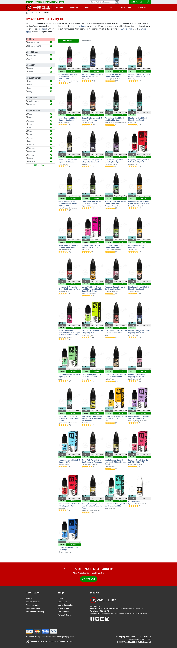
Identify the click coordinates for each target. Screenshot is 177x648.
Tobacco (39, 155)
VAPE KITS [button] (74, 7)
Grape (39, 134)
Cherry (39, 124)
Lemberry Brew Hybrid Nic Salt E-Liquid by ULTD (138, 461)
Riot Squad (42, 29)
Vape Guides (62, 602)
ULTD (39, 59)
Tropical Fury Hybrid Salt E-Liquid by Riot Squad (115, 202)
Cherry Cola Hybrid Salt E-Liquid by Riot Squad (68, 119)
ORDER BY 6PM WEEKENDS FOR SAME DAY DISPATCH (45, 2)
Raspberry (39, 148)
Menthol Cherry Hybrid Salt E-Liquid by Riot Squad (139, 332)
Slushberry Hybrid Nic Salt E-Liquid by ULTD (69, 461)
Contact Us (62, 598)
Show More (39, 165)
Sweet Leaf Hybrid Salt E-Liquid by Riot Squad (137, 246)
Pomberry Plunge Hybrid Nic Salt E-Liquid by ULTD (139, 417)
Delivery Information (33, 602)
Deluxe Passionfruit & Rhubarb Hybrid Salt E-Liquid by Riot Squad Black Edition (69, 333)
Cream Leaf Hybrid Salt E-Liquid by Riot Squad (68, 161)
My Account (136, 2)
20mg (39, 92)
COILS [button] (99, 7)
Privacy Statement (32, 605)
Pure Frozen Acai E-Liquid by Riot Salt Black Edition (116, 332)
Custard (39, 131)
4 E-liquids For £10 (39, 42)
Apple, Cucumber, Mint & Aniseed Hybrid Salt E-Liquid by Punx (69, 418)
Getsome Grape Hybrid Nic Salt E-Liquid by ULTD (92, 246)
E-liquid (32, 13)
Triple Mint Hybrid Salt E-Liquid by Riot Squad (91, 202)
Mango (39, 141)
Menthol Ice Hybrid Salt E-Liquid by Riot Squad (138, 119)
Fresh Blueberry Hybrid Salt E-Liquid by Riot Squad (92, 161)
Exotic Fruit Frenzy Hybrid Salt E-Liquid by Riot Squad (92, 461)
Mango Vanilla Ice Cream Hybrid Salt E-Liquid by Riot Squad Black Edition (92, 289)
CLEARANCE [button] (143, 7)
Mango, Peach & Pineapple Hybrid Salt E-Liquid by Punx (139, 202)
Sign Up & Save (88, 579)
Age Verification (64, 608)
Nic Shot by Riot (134, 501)
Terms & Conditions (33, 608)
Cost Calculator (63, 612)
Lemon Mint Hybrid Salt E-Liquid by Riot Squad (91, 376)
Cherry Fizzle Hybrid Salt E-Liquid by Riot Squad (92, 119)
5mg (39, 81)
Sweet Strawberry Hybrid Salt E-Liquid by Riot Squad (139, 75)
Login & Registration (65, 605)
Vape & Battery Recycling (35, 612)
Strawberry (39, 151)
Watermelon (39, 162)
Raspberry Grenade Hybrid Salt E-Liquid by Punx (115, 288)
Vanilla (39, 158)
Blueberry (39, 121)
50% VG (39, 72)
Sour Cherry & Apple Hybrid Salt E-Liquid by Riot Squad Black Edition (92, 418)
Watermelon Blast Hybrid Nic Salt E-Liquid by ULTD (116, 505)
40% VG (39, 68)
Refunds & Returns (64, 615)
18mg (39, 88)
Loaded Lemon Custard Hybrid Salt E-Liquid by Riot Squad (115, 462)
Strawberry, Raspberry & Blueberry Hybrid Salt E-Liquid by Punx (67, 76)
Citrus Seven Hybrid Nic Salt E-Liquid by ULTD (92, 332)
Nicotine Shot (39, 104)
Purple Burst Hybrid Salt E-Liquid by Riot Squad (115, 161)
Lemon (39, 138)
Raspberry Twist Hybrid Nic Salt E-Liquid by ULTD (138, 161)
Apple (39, 114)
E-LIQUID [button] (59, 7)
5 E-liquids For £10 (39, 46)
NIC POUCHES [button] (126, 7)
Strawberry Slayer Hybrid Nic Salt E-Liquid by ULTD (69, 505)
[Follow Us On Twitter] (97, 618)
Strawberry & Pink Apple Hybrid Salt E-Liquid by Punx (69, 288)
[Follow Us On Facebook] (92, 618)
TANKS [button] (111, 7)
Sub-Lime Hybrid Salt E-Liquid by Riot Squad (114, 246)
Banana (39, 117)
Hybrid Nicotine (39, 101)
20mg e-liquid (126, 29)
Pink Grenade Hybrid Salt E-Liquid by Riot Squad (138, 288)
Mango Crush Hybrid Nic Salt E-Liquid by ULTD (116, 417)
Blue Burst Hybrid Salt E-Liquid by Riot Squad (114, 75)
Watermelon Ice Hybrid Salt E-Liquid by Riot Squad (68, 246)
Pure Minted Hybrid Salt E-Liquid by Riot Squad (115, 119)
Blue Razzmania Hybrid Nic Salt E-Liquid (68, 549)
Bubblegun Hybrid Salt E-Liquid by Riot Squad (137, 376)
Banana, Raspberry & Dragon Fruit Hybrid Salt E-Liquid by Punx (92, 506)
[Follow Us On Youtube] (102, 618)
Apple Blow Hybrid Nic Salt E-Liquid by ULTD (69, 376)
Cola (39, 128)
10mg (39, 85)
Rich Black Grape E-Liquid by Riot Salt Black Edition (92, 75)
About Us (29, 598)
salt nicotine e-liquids (77, 26)
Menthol (39, 145)
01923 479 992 (104, 611)
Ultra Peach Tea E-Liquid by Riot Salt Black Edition (115, 376)
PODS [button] (87, 7)
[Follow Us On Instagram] (107, 618)
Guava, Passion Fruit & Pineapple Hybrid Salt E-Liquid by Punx (67, 203)
